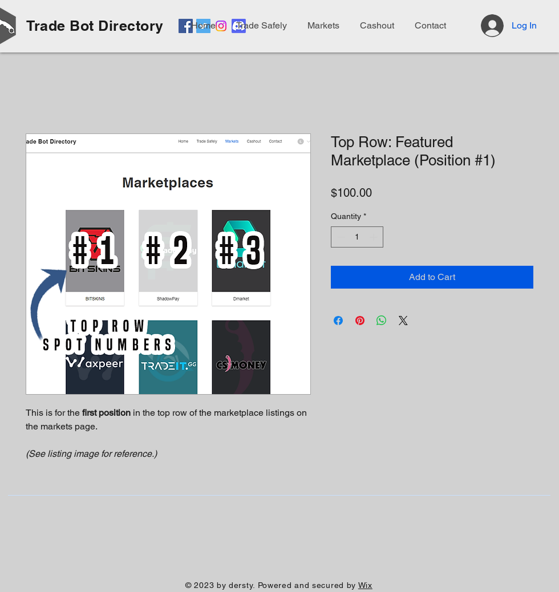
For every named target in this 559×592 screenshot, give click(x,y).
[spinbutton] (357, 237)
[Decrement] (340, 237)
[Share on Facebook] (338, 320)
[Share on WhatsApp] (381, 320)
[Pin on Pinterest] (360, 320)
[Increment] (374, 237)
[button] (429, 25)
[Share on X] (403, 320)
